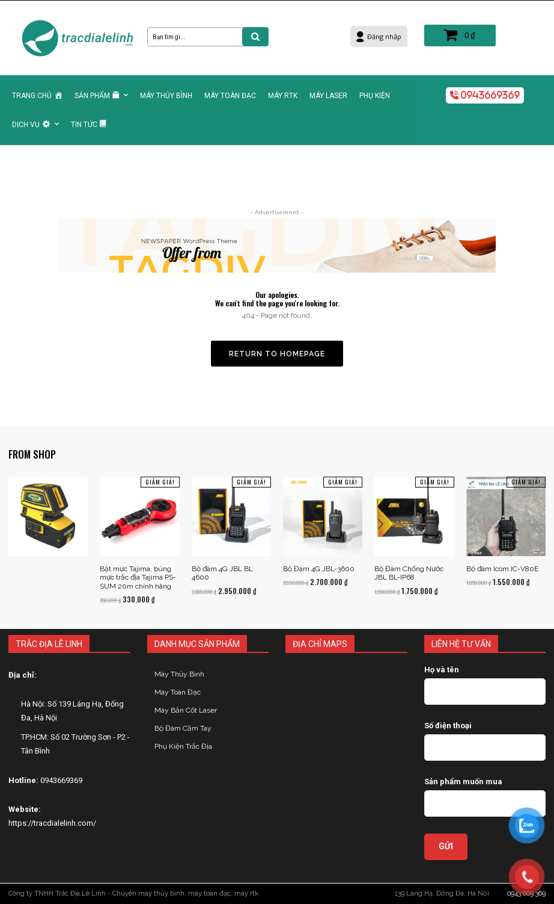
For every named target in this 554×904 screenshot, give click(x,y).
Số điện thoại (448, 725)
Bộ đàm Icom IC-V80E (502, 569)
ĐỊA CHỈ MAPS (320, 644)
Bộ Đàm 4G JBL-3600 (319, 569)
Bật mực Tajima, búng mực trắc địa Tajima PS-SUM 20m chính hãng (138, 577)
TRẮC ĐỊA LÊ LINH (49, 644)
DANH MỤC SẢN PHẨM (197, 644)
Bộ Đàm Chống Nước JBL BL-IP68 (408, 573)
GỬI (446, 846)
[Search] (255, 36)
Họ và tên (441, 669)
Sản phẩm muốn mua (463, 781)
